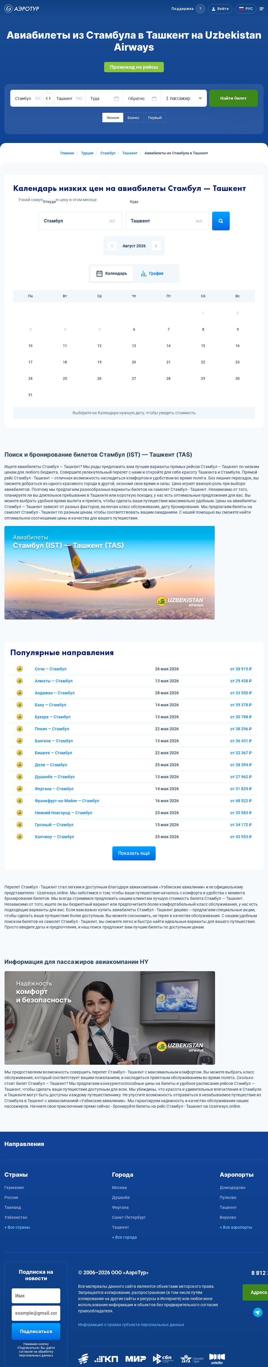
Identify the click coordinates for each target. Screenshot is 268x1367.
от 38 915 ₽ (241, 669)
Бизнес (134, 117)
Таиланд (12, 1207)
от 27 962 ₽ (241, 776)
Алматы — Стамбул (54, 681)
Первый (155, 117)
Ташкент (120, 1227)
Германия (14, 1187)
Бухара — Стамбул (53, 716)
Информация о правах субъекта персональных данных (131, 1324)
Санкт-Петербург (129, 1217)
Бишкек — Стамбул (53, 752)
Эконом (112, 117)
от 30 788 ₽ (241, 716)
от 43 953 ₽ (241, 836)
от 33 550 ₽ (241, 693)
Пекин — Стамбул (52, 728)
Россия (11, 1197)
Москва (119, 1187)
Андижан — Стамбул (55, 693)
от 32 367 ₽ (241, 752)
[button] (188, 8)
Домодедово (232, 1187)
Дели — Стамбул (51, 764)
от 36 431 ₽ (241, 740)
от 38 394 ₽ (241, 764)
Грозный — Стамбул (54, 824)
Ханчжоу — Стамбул (54, 836)
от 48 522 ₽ (241, 800)
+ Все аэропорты (236, 1227)
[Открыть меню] (261, 9)
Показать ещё (134, 853)
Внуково (228, 1217)
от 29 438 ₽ (241, 681)
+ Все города (124, 1237)
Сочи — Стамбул (50, 669)
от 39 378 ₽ (241, 705)
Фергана (120, 1207)
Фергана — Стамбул (54, 788)
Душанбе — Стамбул (55, 776)
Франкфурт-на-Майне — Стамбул (67, 800)
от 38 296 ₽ (241, 728)
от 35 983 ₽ (241, 812)
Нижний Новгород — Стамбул (63, 812)
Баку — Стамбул (50, 705)
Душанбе (121, 1197)
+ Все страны (17, 1227)
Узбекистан (15, 1217)
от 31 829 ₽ (241, 788)
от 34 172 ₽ (241, 824)
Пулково (228, 1197)
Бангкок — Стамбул (54, 740)
